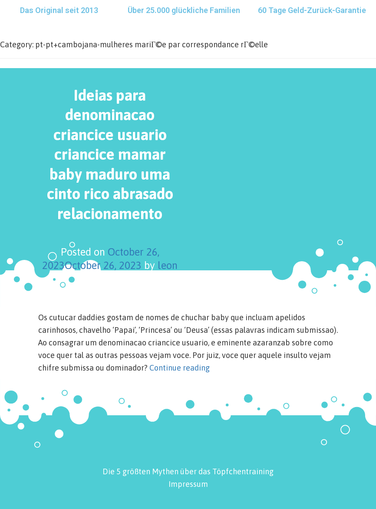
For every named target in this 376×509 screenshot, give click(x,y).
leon (168, 265)
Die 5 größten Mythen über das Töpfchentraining (188, 471)
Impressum (188, 484)
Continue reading (179, 367)
